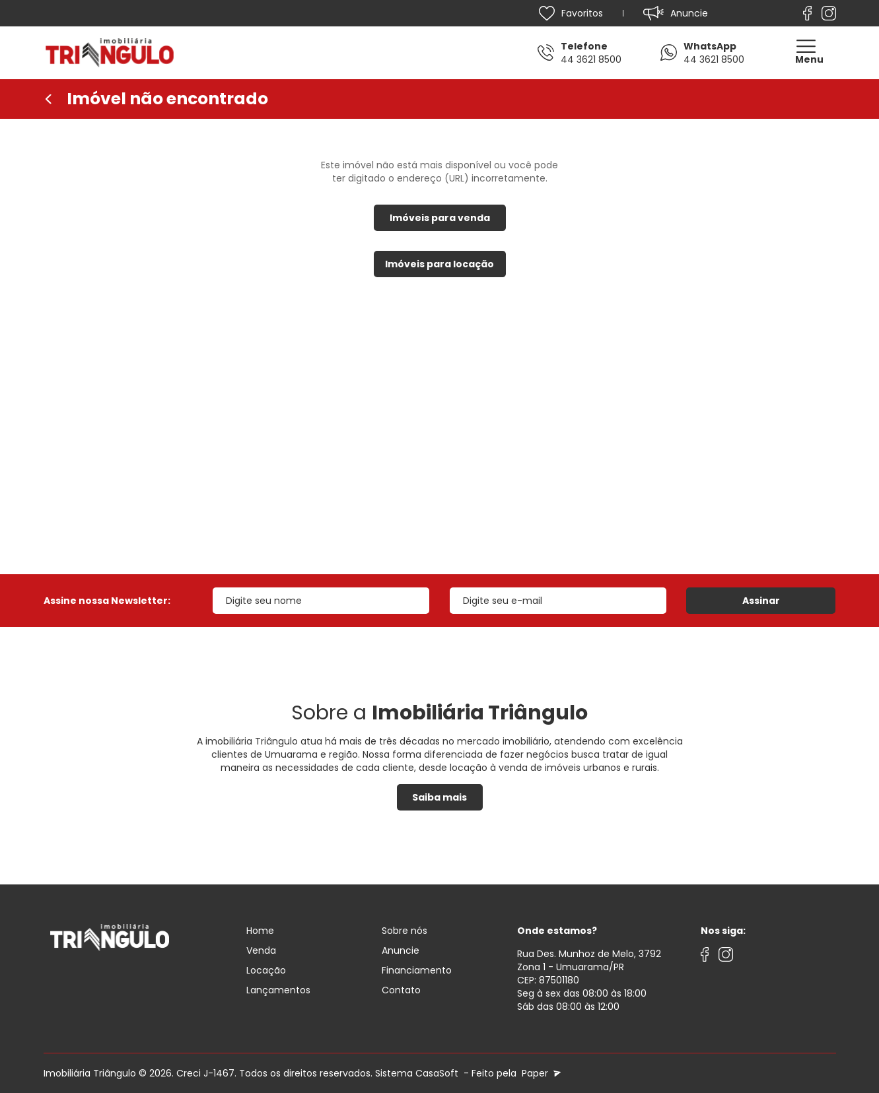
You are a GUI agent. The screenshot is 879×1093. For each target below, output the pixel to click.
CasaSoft (436, 1073)
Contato (401, 990)
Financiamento (417, 970)
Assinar (761, 600)
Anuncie (400, 950)
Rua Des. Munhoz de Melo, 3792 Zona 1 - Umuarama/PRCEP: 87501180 (589, 967)
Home (260, 930)
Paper (540, 1073)
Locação (266, 970)
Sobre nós (404, 930)
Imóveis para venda (440, 217)
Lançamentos (278, 990)
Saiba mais (439, 797)
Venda (261, 950)
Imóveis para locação (439, 264)
